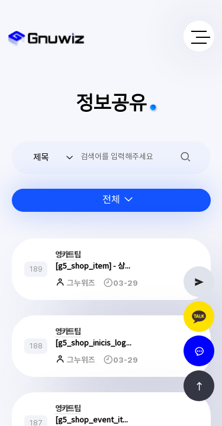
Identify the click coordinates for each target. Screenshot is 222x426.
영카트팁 (68, 255)
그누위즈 (80, 283)
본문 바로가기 (0, 0)
